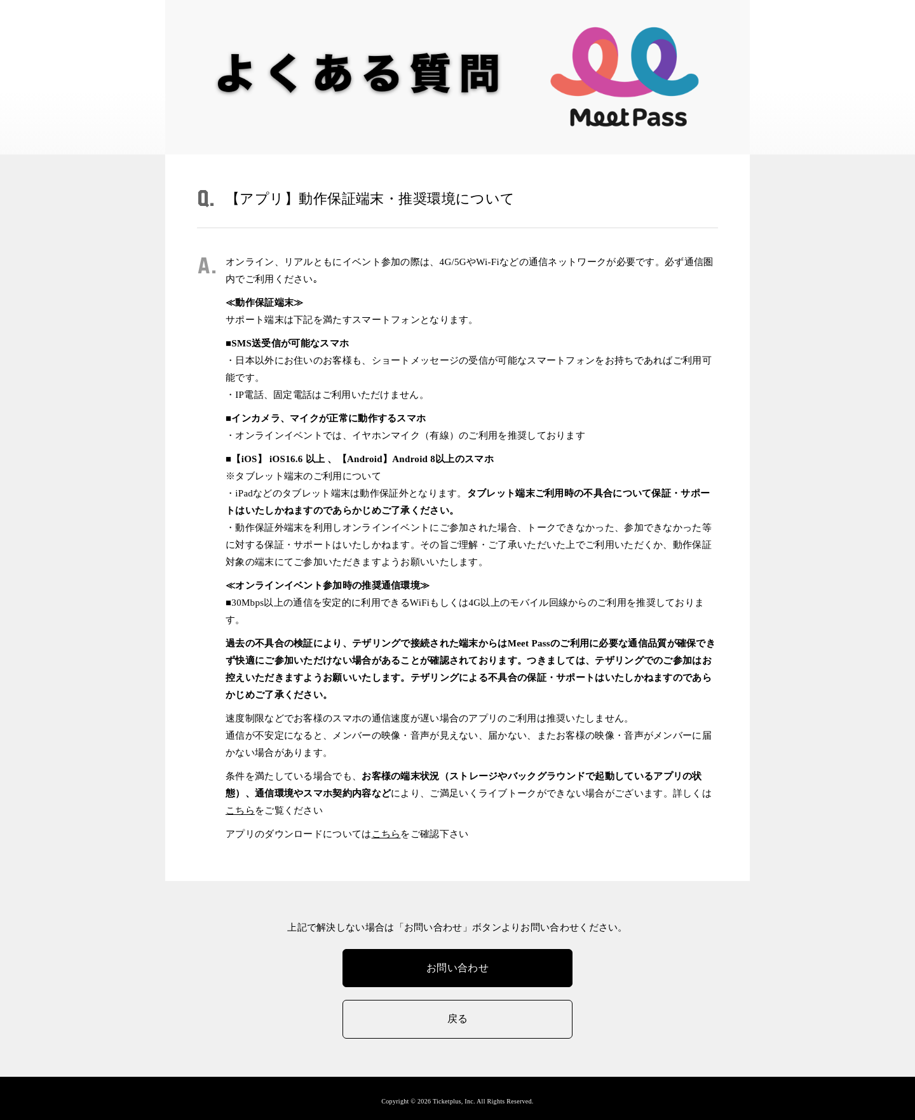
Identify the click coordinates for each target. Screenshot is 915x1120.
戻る (457, 1018)
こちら (240, 810)
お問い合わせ (457, 967)
